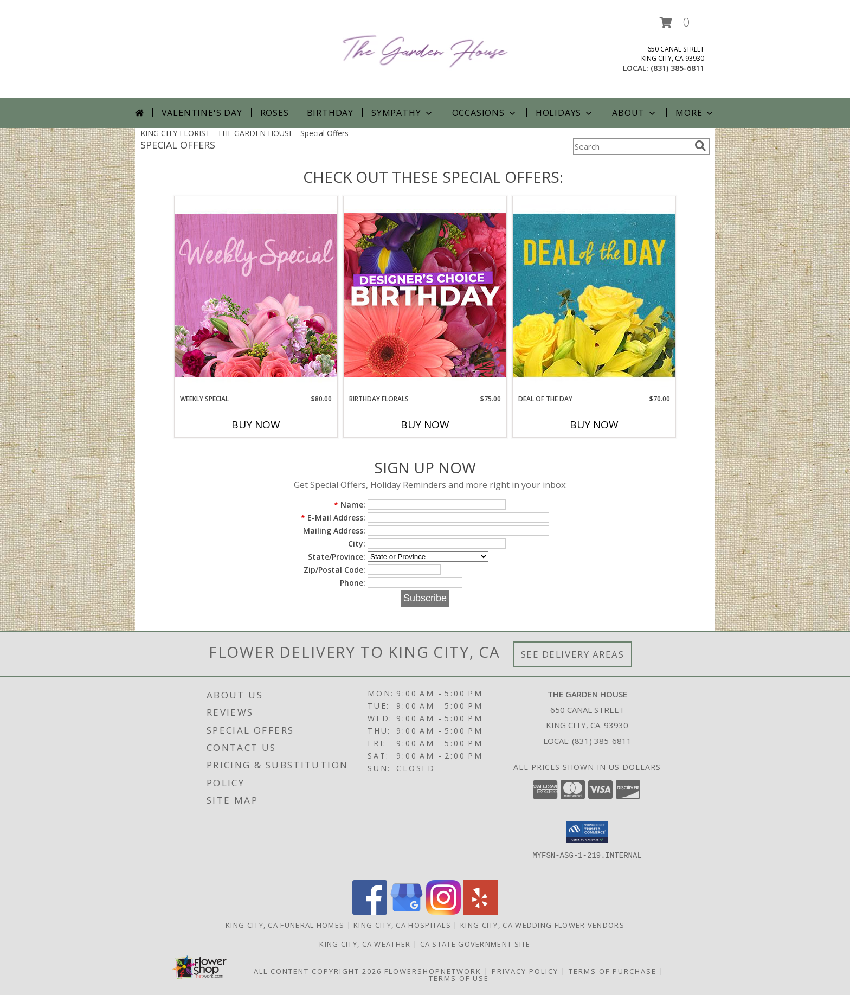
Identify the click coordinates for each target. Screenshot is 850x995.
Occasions (485, 113)
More (695, 113)
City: (356, 543)
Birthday (330, 113)
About (635, 113)
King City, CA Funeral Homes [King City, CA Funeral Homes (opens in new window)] (285, 925)
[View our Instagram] (443, 912)
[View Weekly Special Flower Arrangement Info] (256, 294)
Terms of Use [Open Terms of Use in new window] (459, 978)
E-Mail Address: (333, 517)
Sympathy (402, 113)
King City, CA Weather (364, 944)
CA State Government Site (475, 944)
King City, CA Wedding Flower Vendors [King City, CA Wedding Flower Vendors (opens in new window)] (542, 925)
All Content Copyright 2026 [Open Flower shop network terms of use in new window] (318, 971)
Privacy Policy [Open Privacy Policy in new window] (525, 971)
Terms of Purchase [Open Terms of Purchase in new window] (612, 971)
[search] (700, 146)
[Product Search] (632, 146)
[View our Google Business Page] (406, 912)
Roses (274, 113)
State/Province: (336, 556)
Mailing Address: (334, 530)
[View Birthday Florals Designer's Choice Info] (425, 294)
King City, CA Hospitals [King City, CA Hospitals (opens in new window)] (402, 925)
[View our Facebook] (369, 912)
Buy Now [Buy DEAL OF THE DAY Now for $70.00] (594, 425)
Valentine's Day (202, 113)
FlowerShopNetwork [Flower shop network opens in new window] (432, 971)
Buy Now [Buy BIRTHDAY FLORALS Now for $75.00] (425, 425)
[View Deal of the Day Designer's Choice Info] (594, 294)
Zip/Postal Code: (334, 569)
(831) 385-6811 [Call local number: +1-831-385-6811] (677, 68)
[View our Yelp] (480, 912)
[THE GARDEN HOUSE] (425, 49)
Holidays (565, 113)
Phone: (352, 582)
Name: (349, 504)
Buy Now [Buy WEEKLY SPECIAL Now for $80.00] (255, 425)
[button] (675, 22)
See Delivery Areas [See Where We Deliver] (572, 654)
